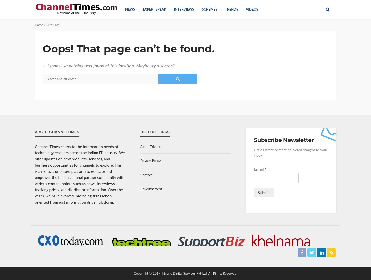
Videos (252, 9)
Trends (231, 9)
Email (260, 169)
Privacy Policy (150, 161)
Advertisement (151, 189)
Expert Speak (154, 9)
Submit (264, 192)
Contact (146, 175)
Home (39, 25)
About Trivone (150, 146)
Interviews (184, 9)
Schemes (209, 9)
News (130, 9)
